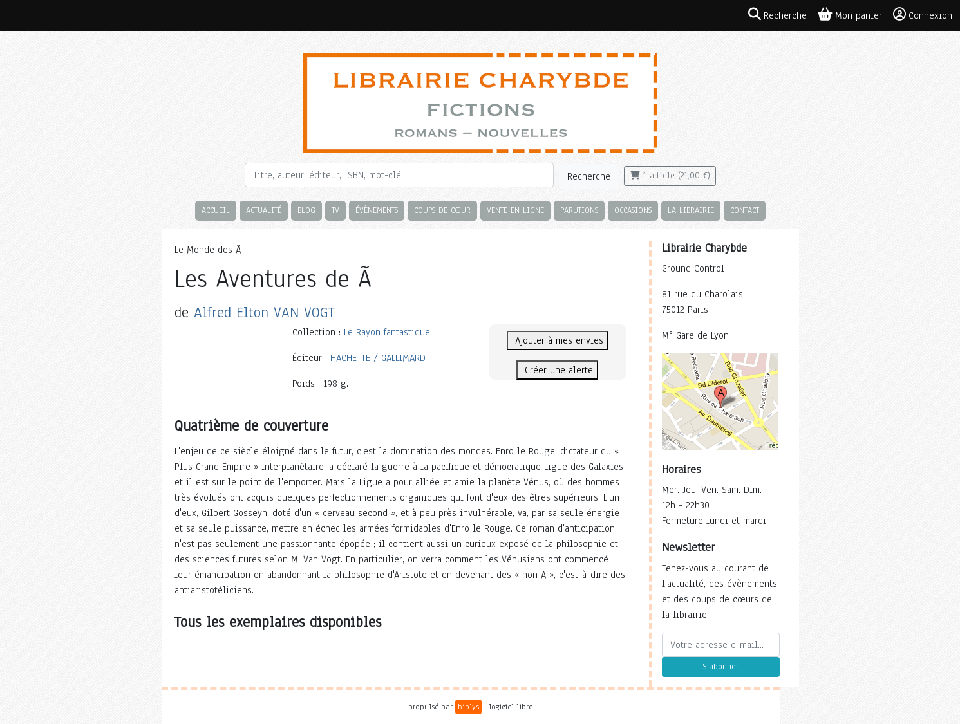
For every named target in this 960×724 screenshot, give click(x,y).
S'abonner (720, 667)
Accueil (216, 210)
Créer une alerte (557, 370)
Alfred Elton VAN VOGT (264, 312)
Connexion (922, 15)
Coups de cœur (442, 210)
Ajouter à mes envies (557, 340)
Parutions (579, 210)
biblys (468, 706)
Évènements (376, 210)
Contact (744, 210)
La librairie (691, 210)
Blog (306, 210)
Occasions (633, 210)
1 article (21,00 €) (670, 175)
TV (335, 210)
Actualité (263, 210)
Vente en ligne (515, 210)
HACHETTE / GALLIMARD (378, 357)
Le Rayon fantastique (387, 332)
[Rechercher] (399, 175)
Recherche (588, 176)
